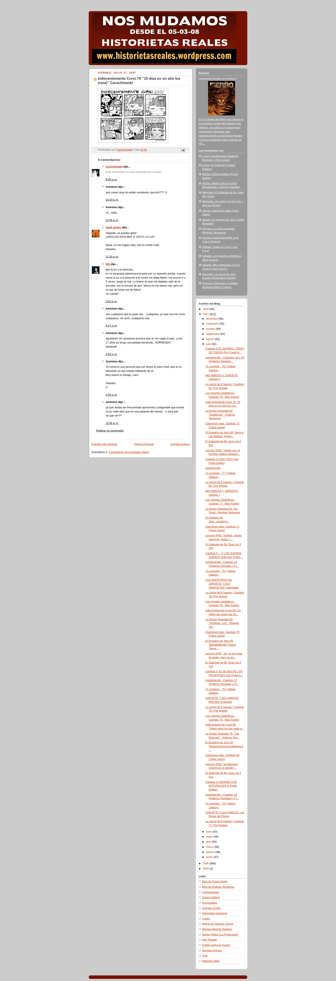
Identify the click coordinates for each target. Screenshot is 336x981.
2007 (206, 314)
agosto (210, 339)
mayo (209, 836)
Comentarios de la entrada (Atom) (129, 452)
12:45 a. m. (112, 423)
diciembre (212, 318)
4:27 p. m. (111, 325)
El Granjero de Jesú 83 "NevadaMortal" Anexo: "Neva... (221, 644)
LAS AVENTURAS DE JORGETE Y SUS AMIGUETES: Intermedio (222, 583)
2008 (206, 309)
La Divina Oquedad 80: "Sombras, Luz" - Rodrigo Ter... (222, 623)
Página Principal (144, 444)
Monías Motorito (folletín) (217, 929)
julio (209, 344)
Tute (204, 955)
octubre (211, 328)
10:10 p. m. (112, 199)
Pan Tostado (209, 939)
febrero (210, 852)
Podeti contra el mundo (216, 945)
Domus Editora (211, 897)
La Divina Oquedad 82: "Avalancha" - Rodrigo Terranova (220, 414)
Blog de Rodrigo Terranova (218, 886)
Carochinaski (114, 166)
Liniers (206, 918)
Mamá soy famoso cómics (217, 923)
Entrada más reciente (104, 444)
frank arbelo (113, 227)
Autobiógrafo (213, 468)
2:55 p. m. (111, 394)
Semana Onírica (212, 950)
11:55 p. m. (112, 220)
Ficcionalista (209, 902)
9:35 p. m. (111, 179)
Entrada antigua (180, 444)
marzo (210, 846)
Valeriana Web (211, 961)
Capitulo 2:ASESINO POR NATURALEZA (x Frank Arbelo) (221, 786)
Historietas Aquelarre (214, 913)
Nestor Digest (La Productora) (220, 934)
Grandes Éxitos (211, 908)
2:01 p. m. (111, 301)
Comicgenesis (210, 892)
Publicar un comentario (110, 430)
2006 (206, 863)
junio (209, 831)
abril (209, 841)
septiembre (213, 334)
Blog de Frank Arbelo (214, 881)
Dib (108, 264)
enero (210, 857)
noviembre (212, 323)
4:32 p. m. (111, 354)
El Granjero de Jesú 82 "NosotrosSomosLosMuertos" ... (225, 746)
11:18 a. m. (112, 256)
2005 (206, 868)
